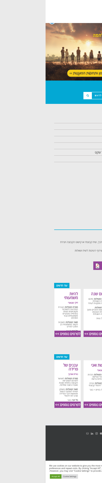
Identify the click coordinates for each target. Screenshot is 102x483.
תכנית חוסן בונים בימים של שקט (71, 152)
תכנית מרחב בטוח (80, 139)
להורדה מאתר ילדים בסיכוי (70, 265)
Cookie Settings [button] (24, 476)
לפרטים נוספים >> (80, 333)
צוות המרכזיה (83, 132)
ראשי (88, 120)
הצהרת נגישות (90, 448)
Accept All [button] (10, 476)
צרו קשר (86, 158)
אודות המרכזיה (82, 126)
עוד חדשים (16, 285)
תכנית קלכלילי (82, 145)
